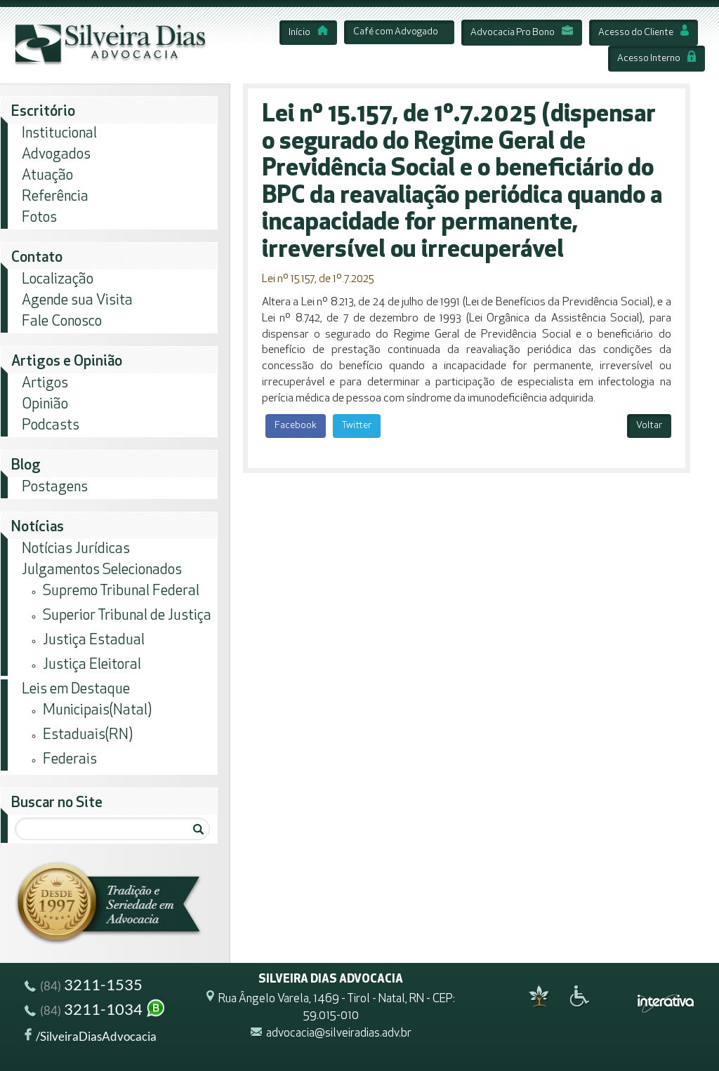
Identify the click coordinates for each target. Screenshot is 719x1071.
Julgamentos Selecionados (102, 570)
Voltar (649, 425)
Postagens (55, 487)
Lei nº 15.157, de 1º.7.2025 (318, 279)
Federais (70, 759)
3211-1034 (95, 1011)
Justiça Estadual (94, 640)
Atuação (47, 175)
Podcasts (50, 425)
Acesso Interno (656, 59)
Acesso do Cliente (643, 33)
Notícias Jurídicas (76, 549)
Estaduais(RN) (88, 735)
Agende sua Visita (77, 300)
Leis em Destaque (76, 689)
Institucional (59, 133)
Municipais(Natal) (97, 710)
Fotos (39, 218)
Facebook (296, 425)
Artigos (45, 383)
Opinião (45, 404)
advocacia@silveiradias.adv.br (338, 1033)
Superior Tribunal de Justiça (127, 615)
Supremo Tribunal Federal (121, 591)
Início (308, 32)
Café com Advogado (395, 32)
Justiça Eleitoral (92, 665)
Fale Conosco (62, 321)
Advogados (56, 154)
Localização (57, 279)
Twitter (356, 425)
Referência (55, 196)
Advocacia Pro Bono (521, 33)
